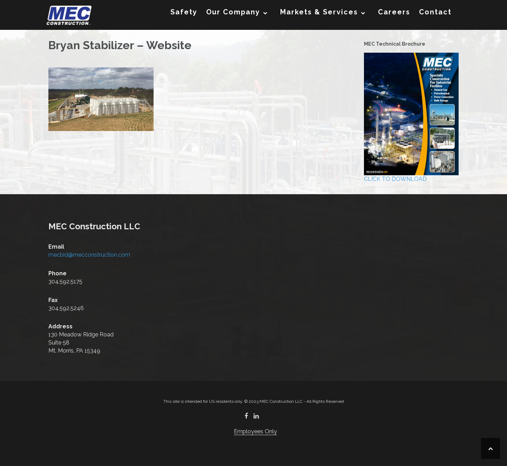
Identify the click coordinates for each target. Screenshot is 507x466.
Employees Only (255, 431)
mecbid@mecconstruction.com (89, 254)
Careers (394, 12)
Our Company (233, 12)
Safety (183, 12)
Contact (435, 12)
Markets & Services (319, 12)
